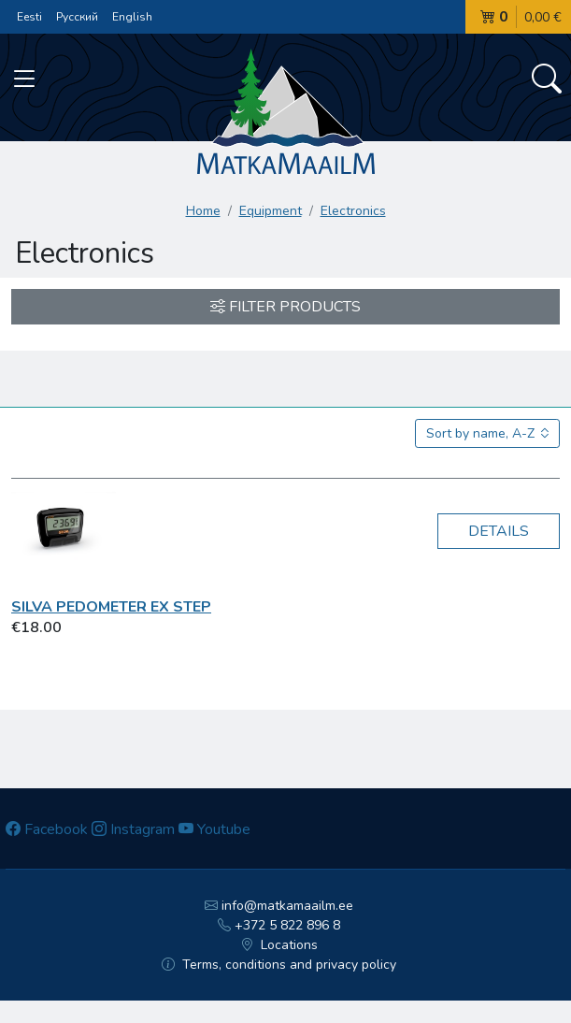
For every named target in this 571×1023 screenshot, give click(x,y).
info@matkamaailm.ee (279, 906)
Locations (279, 945)
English (132, 16)
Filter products (285, 306)
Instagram (133, 829)
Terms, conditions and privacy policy (279, 964)
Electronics (353, 211)
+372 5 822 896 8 (279, 925)
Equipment (270, 211)
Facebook (47, 829)
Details (498, 531)
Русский (77, 16)
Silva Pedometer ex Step (111, 607)
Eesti (29, 16)
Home (203, 211)
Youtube (214, 829)
